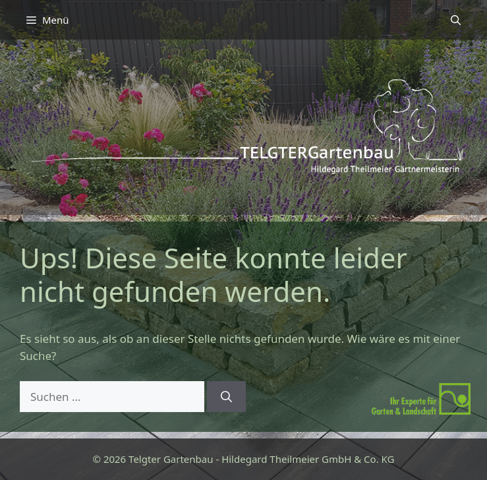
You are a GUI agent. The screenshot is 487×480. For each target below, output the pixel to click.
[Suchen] (226, 397)
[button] (455, 20)
